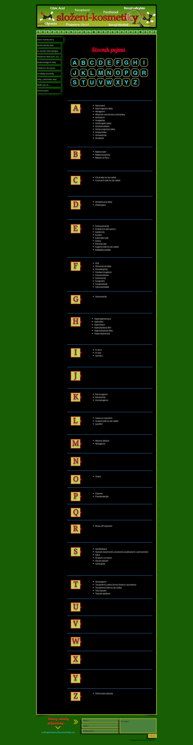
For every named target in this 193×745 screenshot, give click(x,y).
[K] (83, 73)
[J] (75, 73)
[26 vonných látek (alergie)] (49, 51)
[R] (144, 73)
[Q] (135, 73)
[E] (109, 62)
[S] (75, 82)
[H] (135, 62)
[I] (144, 62)
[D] (101, 62)
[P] (126, 73)
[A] (75, 62)
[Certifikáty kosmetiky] (49, 73)
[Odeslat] (152, 736)
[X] (118, 82)
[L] (92, 73)
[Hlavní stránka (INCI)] (50, 39)
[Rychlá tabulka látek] (49, 45)
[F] (118, 62)
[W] (109, 82)
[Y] (126, 82)
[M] (101, 73)
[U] (92, 82)
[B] (83, 63)
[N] (109, 73)
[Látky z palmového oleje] (49, 79)
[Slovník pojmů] (49, 90)
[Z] (135, 82)
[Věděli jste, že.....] (49, 85)
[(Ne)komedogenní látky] (49, 62)
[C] (92, 62)
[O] (118, 73)
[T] (83, 82)
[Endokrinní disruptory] (49, 68)
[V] (101, 82)
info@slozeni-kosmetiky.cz (58, 732)
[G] (126, 62)
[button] (38, 32)
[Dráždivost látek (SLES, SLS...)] (49, 56)
